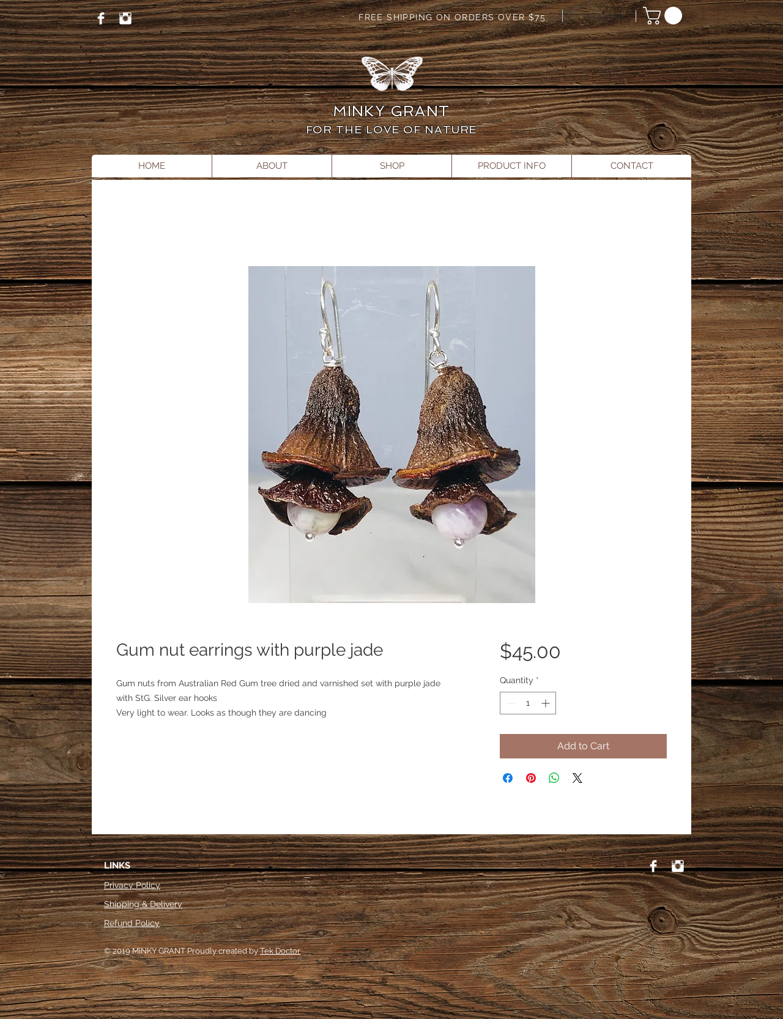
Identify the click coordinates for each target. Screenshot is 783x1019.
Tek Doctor (280, 950)
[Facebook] (101, 18)
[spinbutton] (528, 703)
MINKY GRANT (391, 111)
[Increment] (546, 703)
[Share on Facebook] (507, 778)
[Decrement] (509, 703)
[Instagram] (125, 18)
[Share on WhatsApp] (554, 778)
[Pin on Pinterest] (531, 778)
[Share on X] (577, 778)
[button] (664, 15)
